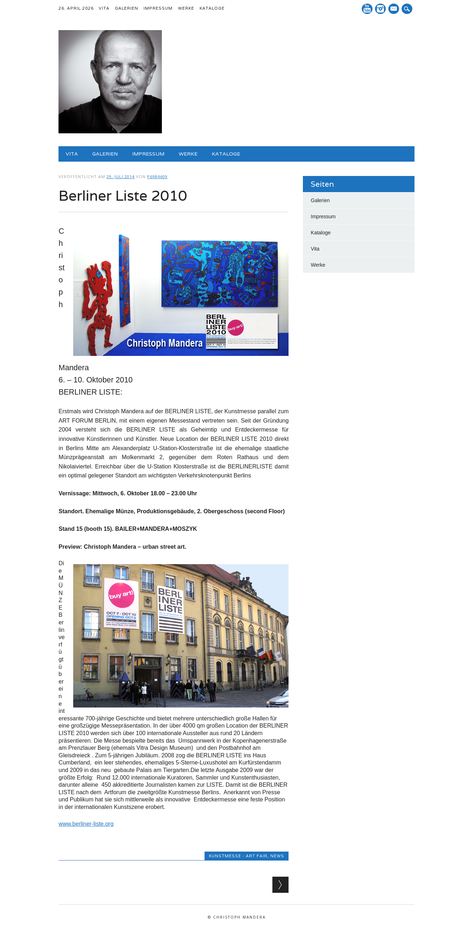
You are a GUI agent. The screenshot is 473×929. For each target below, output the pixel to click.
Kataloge (212, 8)
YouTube (367, 9)
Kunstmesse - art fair (238, 855)
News (277, 855)
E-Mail (394, 9)
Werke (186, 8)
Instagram (380, 9)
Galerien (126, 8)
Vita (104, 8)
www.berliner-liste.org (85, 824)
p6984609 (157, 176)
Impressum (158, 8)
